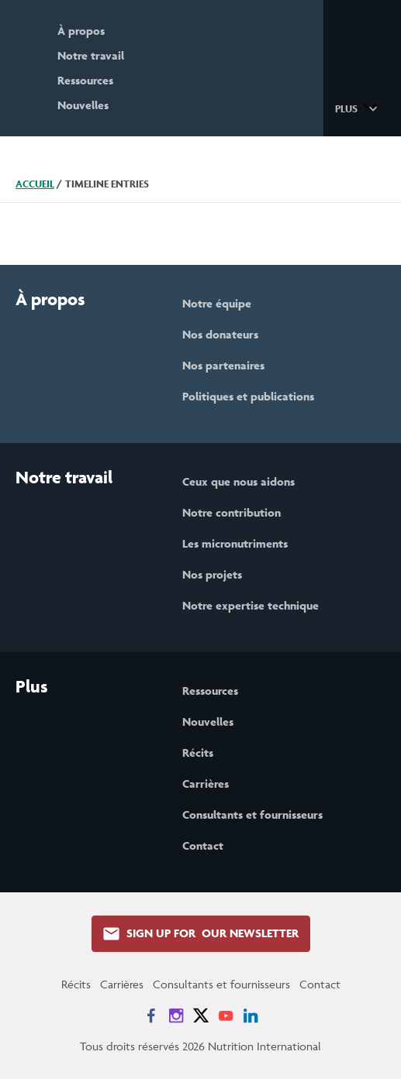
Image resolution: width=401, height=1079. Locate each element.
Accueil (35, 184)
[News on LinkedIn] (250, 1015)
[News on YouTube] (225, 1015)
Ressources (85, 80)
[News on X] (201, 1015)
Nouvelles (83, 105)
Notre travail (90, 55)
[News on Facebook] (151, 1015)
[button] (358, 107)
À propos (81, 30)
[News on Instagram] (176, 1015)
